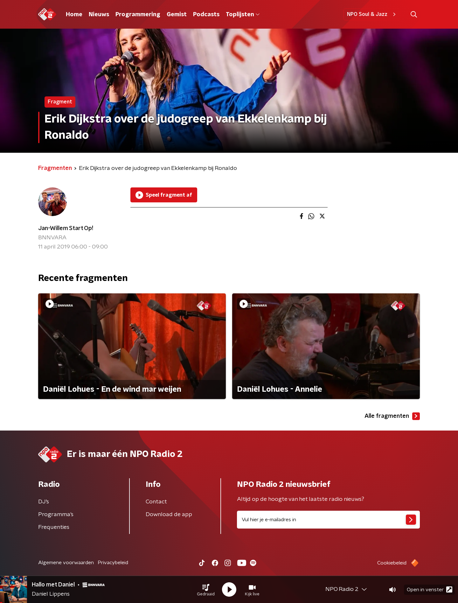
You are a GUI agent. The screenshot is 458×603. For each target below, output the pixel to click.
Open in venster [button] (429, 589)
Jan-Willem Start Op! (65, 228)
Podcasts (206, 15)
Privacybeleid (113, 562)
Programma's (55, 514)
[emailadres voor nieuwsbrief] (328, 520)
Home (74, 15)
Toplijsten (243, 15)
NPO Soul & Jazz (372, 14)
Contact (156, 502)
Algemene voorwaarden (66, 562)
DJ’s (43, 502)
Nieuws (99, 15)
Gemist (177, 15)
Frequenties (53, 527)
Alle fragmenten (392, 416)
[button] (206, 589)
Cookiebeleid (391, 562)
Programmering (137, 15)
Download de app (169, 514)
